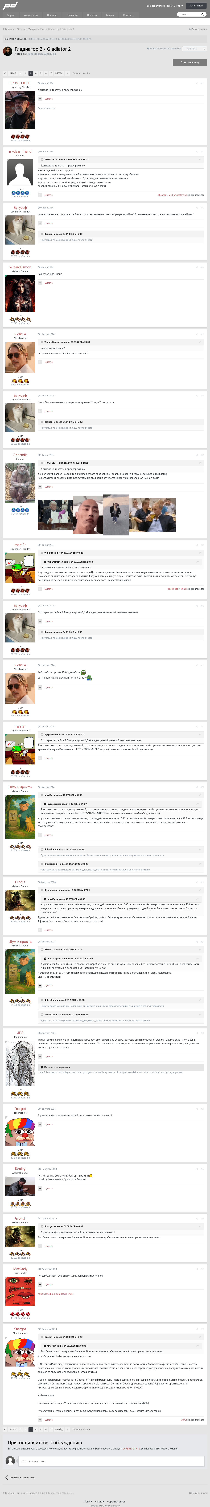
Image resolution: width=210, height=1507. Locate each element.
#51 (203, 726)
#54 (203, 938)
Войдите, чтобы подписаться (165, 48)
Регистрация (196, 5)
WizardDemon (20, 267)
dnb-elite (49, 845)
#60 (203, 1325)
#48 (203, 545)
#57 (203, 1165)
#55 (203, 1029)
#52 (203, 787)
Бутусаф (20, 208)
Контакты (128, 15)
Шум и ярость (20, 787)
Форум (11, 15)
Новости (92, 15)
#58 (203, 1214)
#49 (203, 605)
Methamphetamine (178, 195)
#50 (203, 665)
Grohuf (20, 878)
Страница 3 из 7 (81, 73)
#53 (203, 878)
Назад (13, 73)
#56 (203, 1105)
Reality (20, 1165)
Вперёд (59, 73)
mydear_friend (20, 151)
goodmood (173, 589)
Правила (52, 15)
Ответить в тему (190, 62)
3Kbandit (162, 195)
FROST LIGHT (20, 83)
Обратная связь (116, 1497)
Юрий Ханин (51, 860)
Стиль (99, 1497)
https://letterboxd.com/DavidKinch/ (55, 1290)
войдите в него (131, 1444)
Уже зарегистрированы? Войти (165, 6)
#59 (203, 1265)
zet (25, 53)
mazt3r (20, 545)
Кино (53, 53)
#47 (203, 455)
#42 (203, 151)
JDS (20, 1029)
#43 (203, 207)
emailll (184, 589)
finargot (20, 1105)
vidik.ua (20, 334)
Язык (88, 1497)
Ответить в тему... (34, 1457)
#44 (203, 267)
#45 (203, 334)
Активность (31, 15)
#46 (203, 395)
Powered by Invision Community (105, 1502)
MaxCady (20, 1265)
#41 (203, 83)
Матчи (110, 15)
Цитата (48, 98)
